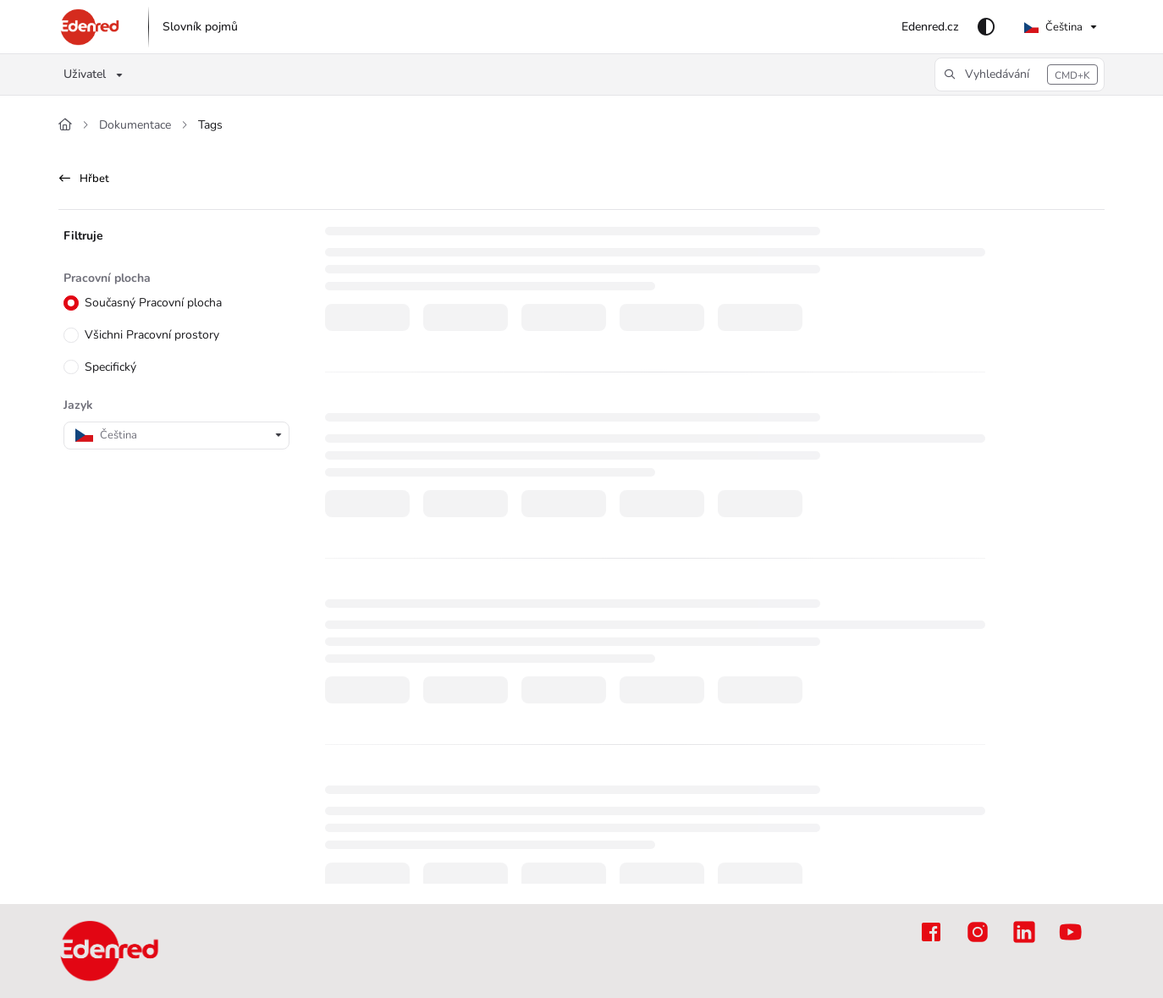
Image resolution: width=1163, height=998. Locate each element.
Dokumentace (135, 125)
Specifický (109, 367)
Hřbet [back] (84, 178)
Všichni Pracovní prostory (151, 335)
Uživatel (84, 74)
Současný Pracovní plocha (152, 303)
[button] (90, 27)
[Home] (65, 125)
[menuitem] (200, 27)
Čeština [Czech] (1053, 27)
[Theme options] (986, 27)
